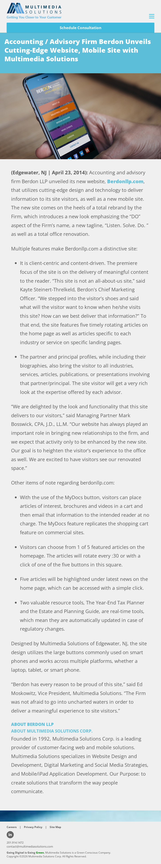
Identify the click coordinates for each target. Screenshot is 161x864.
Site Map (55, 827)
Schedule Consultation (80, 27)
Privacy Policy (33, 827)
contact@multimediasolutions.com (30, 846)
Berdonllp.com (125, 181)
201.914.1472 (15, 842)
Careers (12, 827)
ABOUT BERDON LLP (32, 724)
